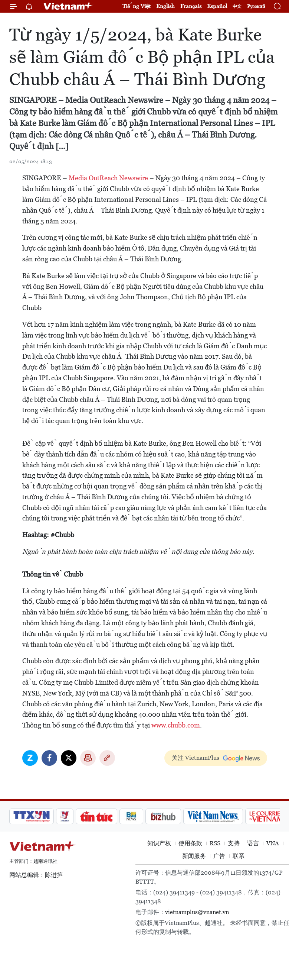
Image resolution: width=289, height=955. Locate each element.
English (165, 6)
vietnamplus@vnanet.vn (197, 912)
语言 (253, 843)
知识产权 (159, 843)
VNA (272, 843)
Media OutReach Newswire (108, 178)
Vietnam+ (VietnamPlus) (68, 6)
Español (217, 6)
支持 (234, 843)
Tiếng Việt (136, 6)
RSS (215, 843)
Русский (256, 6)
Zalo (30, 758)
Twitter (68, 758)
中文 (237, 6)
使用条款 (190, 843)
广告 (219, 855)
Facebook (49, 758)
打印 (88, 758)
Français (190, 6)
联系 (238, 855)
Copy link (107, 758)
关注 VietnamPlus (195, 757)
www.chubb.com (175, 725)
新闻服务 (194, 855)
